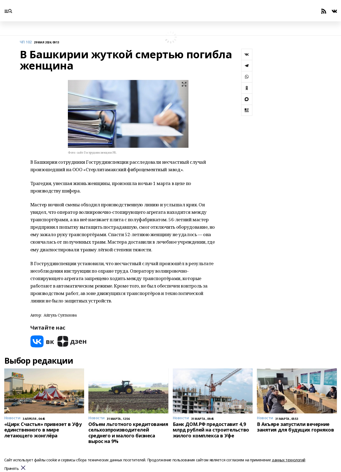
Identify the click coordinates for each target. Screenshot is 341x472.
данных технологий (288, 459)
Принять (11, 468)
